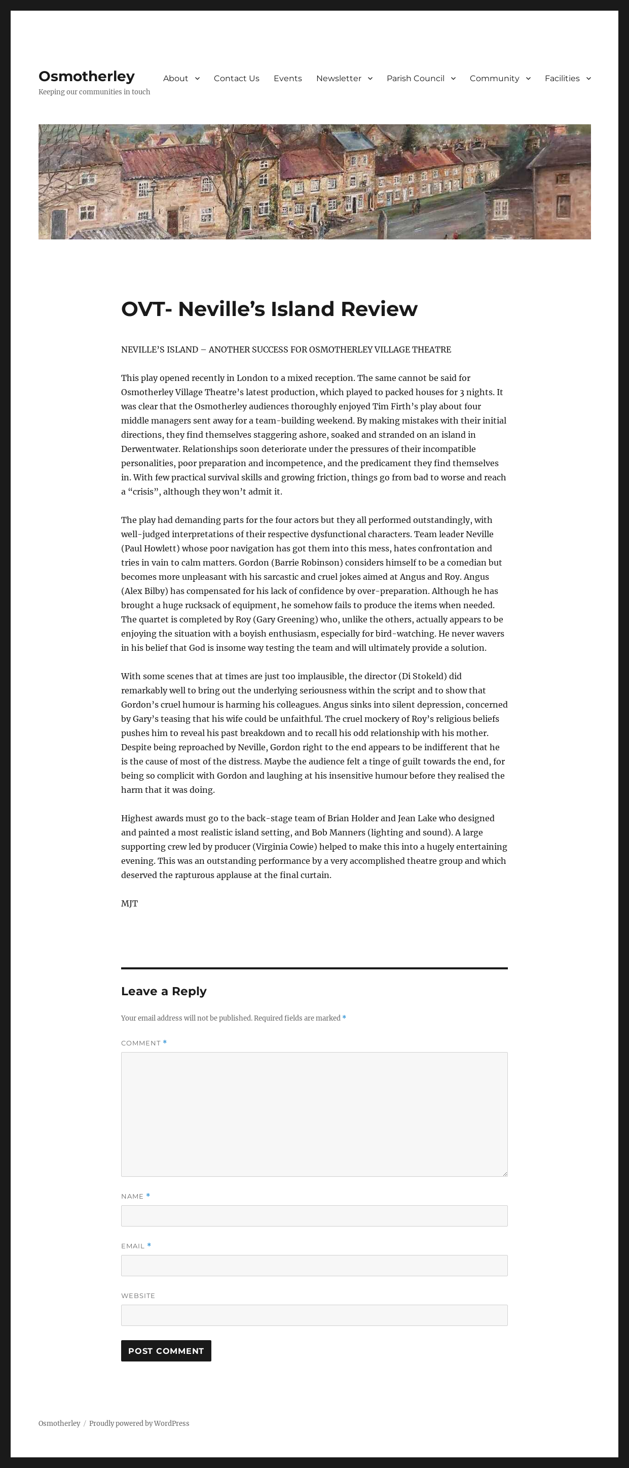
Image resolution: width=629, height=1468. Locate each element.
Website (138, 1295)
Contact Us (237, 78)
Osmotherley (87, 76)
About (176, 78)
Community (495, 78)
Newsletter (338, 78)
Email (136, 1246)
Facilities (562, 78)
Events (288, 78)
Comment (144, 1043)
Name (136, 1196)
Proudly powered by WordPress (139, 1423)
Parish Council (416, 78)
